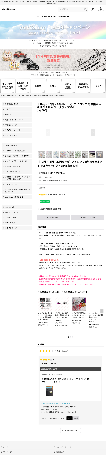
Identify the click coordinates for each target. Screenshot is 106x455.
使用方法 (86, 258)
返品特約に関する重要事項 (50, 212)
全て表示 (70, 434)
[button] (85, 19)
